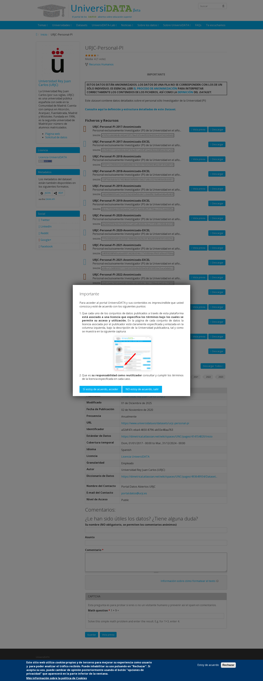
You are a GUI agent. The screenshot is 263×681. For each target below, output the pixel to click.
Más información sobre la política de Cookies (56, 678)
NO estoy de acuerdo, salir (142, 389)
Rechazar (228, 665)
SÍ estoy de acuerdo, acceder (100, 389)
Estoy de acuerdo (208, 665)
